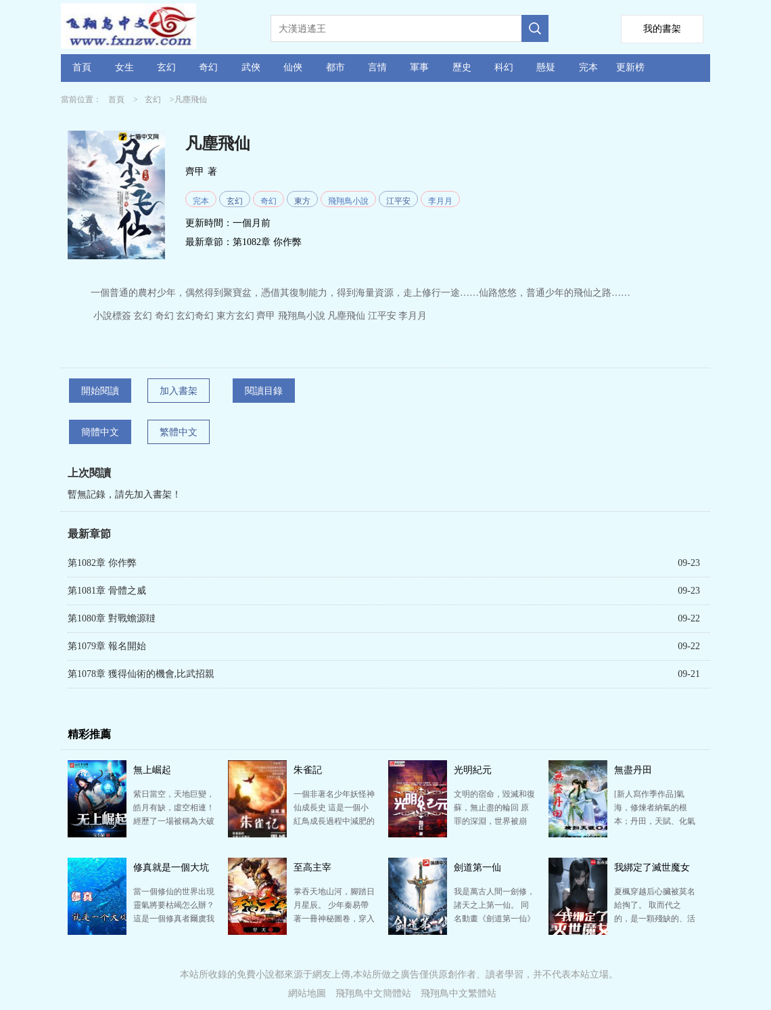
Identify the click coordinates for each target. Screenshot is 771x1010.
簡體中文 (100, 432)
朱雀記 (308, 770)
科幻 (503, 67)
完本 (588, 67)
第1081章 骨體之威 (107, 591)
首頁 (81, 67)
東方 (302, 201)
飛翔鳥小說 (348, 201)
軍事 (419, 67)
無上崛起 (152, 770)
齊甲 (194, 172)
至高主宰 (312, 867)
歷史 (461, 67)
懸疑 (545, 67)
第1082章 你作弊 (267, 242)
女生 (124, 67)
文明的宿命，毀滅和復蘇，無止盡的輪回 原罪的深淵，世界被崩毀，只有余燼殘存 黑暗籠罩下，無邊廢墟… (494, 821)
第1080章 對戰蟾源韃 (112, 618)
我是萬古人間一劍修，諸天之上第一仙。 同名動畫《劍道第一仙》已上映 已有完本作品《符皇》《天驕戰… (494, 918)
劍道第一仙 (477, 867)
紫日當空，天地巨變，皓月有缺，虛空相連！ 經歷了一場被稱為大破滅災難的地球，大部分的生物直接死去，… (173, 821)
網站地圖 (307, 993)
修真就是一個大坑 (171, 867)
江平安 (398, 201)
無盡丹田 (633, 770)
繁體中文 (178, 432)
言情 (377, 67)
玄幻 (166, 67)
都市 (335, 67)
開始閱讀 (100, 391)
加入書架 (178, 391)
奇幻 (208, 67)
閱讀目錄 (264, 391)
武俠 (250, 67)
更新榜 (630, 67)
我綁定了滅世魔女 (652, 867)
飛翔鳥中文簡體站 (373, 993)
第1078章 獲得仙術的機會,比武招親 (141, 674)
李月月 (440, 201)
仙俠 (292, 67)
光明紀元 (473, 770)
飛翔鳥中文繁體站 (458, 993)
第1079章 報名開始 (107, 646)
